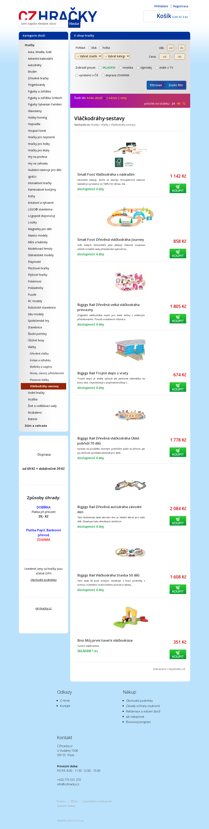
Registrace (180, 6)
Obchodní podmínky (44, 580)
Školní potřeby (37, 334)
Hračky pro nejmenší (41, 137)
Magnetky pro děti (40, 229)
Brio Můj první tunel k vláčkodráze (105, 640)
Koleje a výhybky (40, 360)
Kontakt (65, 706)
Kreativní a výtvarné (41, 203)
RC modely (35, 301)
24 (173, 103)
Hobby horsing (37, 117)
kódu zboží (96, 98)
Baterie (32, 419)
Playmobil (34, 262)
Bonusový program (138, 722)
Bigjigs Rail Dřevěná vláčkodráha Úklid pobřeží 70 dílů (108, 441)
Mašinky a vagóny (41, 366)
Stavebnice (35, 327)
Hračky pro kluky (38, 150)
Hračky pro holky (39, 144)
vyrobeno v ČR (86, 75)
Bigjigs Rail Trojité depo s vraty (102, 373)
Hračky (30, 45)
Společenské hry (38, 321)
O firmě (65, 701)
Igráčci (32, 176)
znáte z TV (164, 67)
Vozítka (32, 399)
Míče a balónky (38, 242)
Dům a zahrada (36, 426)
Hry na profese (37, 157)
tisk (75, 801)
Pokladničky (35, 288)
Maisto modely (38, 235)
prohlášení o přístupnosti (98, 801)
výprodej (144, 67)
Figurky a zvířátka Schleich (45, 98)
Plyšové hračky (37, 275)
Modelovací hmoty (40, 249)
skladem (107, 67)
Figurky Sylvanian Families (45, 104)
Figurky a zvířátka (39, 91)
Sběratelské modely (41, 255)
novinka (126, 67)
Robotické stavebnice (42, 307)
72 (183, 103)
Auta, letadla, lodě (40, 52)
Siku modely (36, 314)
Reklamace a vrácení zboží (143, 711)
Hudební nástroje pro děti (44, 170)
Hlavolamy (35, 111)
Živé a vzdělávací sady (42, 406)
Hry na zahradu (38, 163)
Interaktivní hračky (40, 183)
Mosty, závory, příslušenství (47, 373)
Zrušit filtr (176, 85)
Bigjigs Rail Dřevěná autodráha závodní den (109, 509)
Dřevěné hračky (38, 78)
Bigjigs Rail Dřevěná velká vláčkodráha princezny (108, 307)
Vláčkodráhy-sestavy (44, 386)
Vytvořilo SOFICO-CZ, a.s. (70, 820)
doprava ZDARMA (115, 75)
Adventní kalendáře (40, 59)
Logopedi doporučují (41, 216)
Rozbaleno (35, 412)
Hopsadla (34, 124)
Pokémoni (34, 281)
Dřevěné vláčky (39, 353)
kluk (92, 48)
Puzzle (32, 294)
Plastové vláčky (39, 380)
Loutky (32, 222)
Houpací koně (37, 131)
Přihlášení (161, 6)
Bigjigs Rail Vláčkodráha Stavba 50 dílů (108, 575)
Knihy (31, 196)
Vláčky (32, 347)
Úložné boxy (36, 340)
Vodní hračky (36, 393)
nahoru (62, 801)
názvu (113, 98)
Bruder (32, 71)
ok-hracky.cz (43, 608)
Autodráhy (34, 65)
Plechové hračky (38, 268)
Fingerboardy (36, 85)
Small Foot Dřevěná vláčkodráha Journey (110, 239)
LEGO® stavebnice (40, 209)
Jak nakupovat (135, 717)
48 (178, 103)
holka (105, 48)
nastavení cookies (66, 805)
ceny (123, 98)
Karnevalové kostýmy (42, 189)
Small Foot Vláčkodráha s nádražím (106, 174)
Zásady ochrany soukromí (143, 706)
